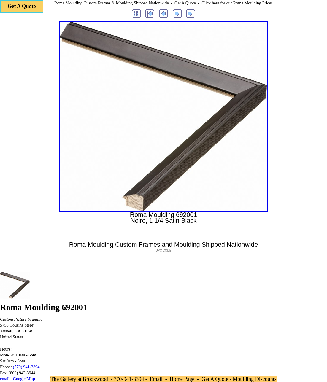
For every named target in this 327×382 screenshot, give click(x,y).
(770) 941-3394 (26, 367)
